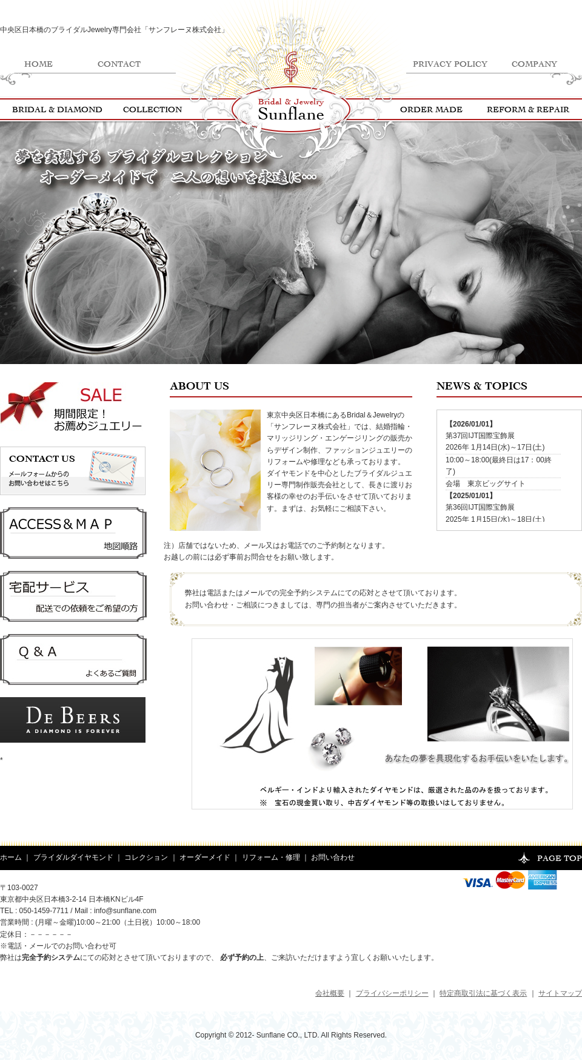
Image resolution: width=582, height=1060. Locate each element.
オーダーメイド (204, 857)
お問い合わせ (333, 857)
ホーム (11, 857)
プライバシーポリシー (392, 993)
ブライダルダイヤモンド (73, 857)
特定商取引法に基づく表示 (483, 993)
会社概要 (329, 993)
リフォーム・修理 (271, 857)
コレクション (146, 857)
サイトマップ (560, 993)
